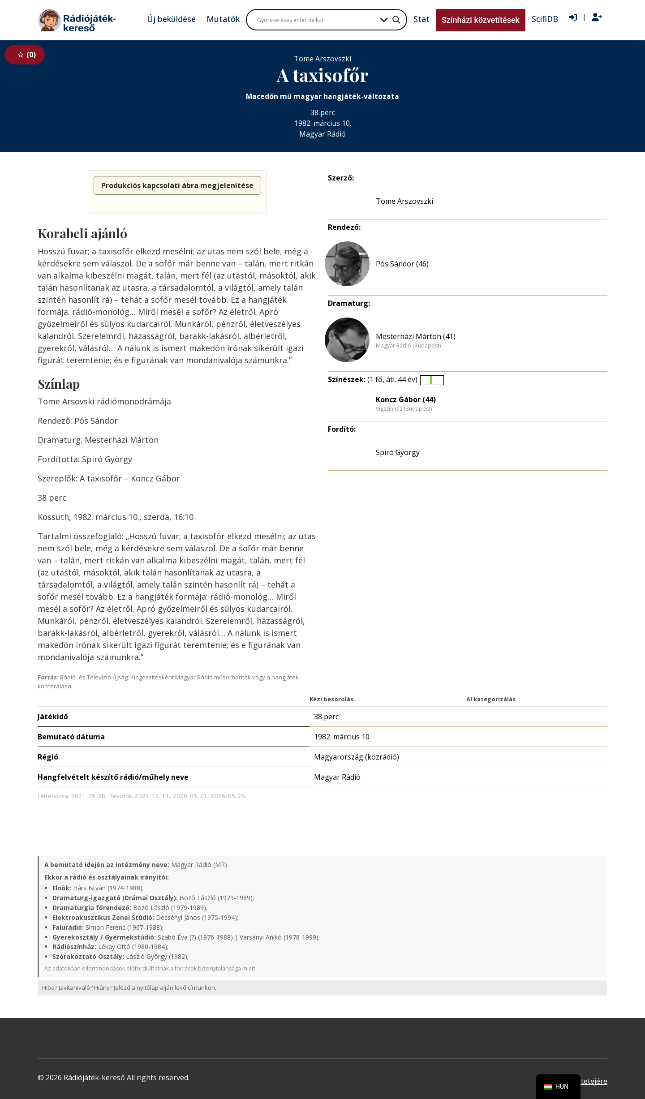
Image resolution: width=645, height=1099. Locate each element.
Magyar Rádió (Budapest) (408, 346)
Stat (421, 18)
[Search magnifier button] (396, 19)
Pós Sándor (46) (402, 264)
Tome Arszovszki (404, 201)
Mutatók (223, 18)
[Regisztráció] (596, 17)
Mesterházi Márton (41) (416, 336)
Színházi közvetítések (481, 20)
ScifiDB (545, 18)
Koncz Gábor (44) (406, 399)
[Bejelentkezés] (572, 17)
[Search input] (316, 19)
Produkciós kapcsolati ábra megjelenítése (177, 185)
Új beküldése (171, 18)
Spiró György (398, 452)
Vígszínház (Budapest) (404, 409)
